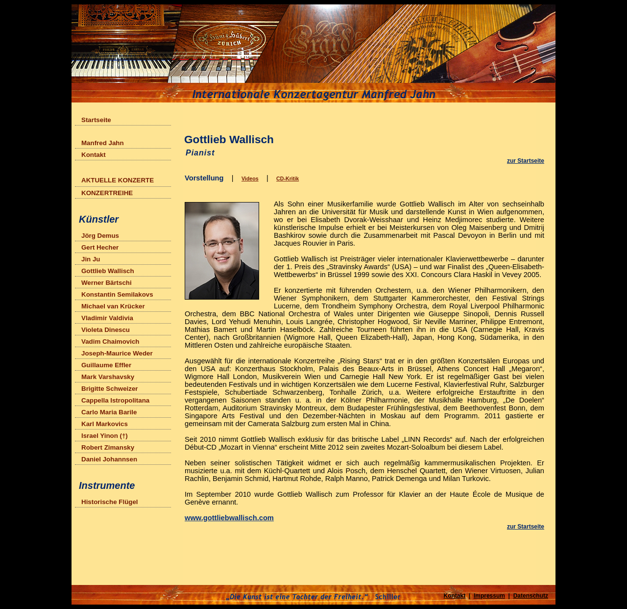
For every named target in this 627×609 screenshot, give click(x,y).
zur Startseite (525, 160)
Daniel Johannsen (109, 459)
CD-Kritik (287, 178)
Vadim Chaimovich (110, 341)
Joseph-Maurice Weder (117, 353)
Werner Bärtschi (106, 282)
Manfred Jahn (102, 143)
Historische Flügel (109, 502)
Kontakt (93, 154)
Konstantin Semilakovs (117, 294)
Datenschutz (530, 595)
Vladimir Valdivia (107, 318)
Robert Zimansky (107, 447)
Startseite (96, 120)
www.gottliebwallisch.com (229, 518)
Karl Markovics (104, 424)
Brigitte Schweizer (109, 388)
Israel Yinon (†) (104, 435)
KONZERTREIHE (107, 193)
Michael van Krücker (113, 306)
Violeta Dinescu (105, 329)
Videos (250, 178)
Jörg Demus (100, 235)
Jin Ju (90, 259)
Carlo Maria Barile (109, 412)
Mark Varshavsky (107, 377)
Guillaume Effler (106, 365)
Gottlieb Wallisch (107, 271)
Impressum (489, 595)
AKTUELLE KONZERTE (119, 179)
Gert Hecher (100, 247)
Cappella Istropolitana (115, 400)
